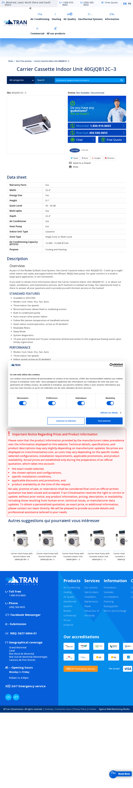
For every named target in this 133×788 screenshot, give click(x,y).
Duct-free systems (24, 61)
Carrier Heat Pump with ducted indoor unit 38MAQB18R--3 (22, 556)
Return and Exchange (115, 610)
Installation (90, 596)
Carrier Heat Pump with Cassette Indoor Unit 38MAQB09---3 (73, 556)
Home (10, 61)
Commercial (37, 31)
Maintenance (91, 601)
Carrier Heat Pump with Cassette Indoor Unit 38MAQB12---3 (99, 556)
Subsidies (109, 592)
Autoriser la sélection (66, 421)
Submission (15, 624)
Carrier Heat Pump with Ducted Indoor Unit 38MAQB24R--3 (47, 556)
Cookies (92, 709)
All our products (56, 31)
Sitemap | (50, 709)
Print (75, 167)
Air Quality (70, 17)
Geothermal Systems (90, 17)
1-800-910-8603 (67, 3)
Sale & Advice (91, 592)
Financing (108, 601)
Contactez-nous (63, 709)
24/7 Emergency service (25, 686)
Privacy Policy (79, 709)
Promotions (110, 587)
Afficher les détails (109, 413)
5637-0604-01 (21, 633)
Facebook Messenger (23, 615)
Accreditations (111, 596)
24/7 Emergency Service (80, 668)
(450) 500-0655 (87, 3)
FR (129, 3)
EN (125, 3)
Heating (56, 17)
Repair (87, 606)
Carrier (84, 149)
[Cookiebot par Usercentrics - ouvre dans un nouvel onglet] (111, 365)
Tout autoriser (104, 421)
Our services (91, 587)
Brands (67, 610)
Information (112, 17)
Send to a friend (82, 163)
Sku (9, 93)
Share (85, 158)
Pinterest (109, 158)
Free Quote (110, 3)
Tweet (74, 158)
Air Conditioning (39, 17)
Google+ (96, 158)
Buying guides (111, 606)
